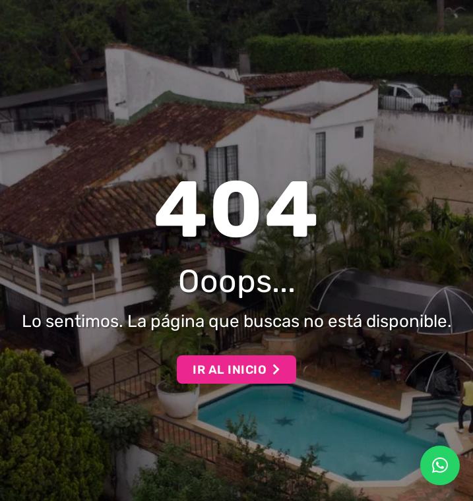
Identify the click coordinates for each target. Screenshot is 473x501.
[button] (440, 465)
